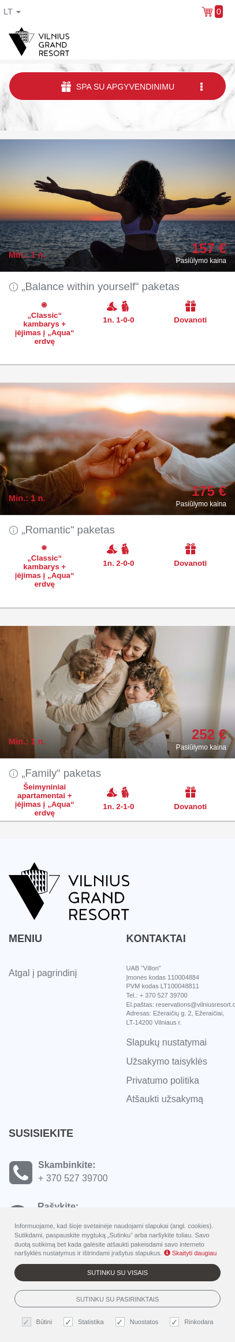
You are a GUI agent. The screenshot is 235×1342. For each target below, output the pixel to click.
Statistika (85, 1322)
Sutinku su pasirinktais (117, 1299)
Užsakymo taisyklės (166, 1061)
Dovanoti (190, 312)
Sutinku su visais (117, 1272)
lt (12, 11)
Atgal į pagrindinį (43, 973)
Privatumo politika (162, 1080)
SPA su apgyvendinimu (133, 86)
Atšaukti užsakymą (164, 1099)
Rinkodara (193, 1322)
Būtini (39, 1322)
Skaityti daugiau (190, 1253)
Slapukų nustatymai (166, 1042)
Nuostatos (138, 1322)
